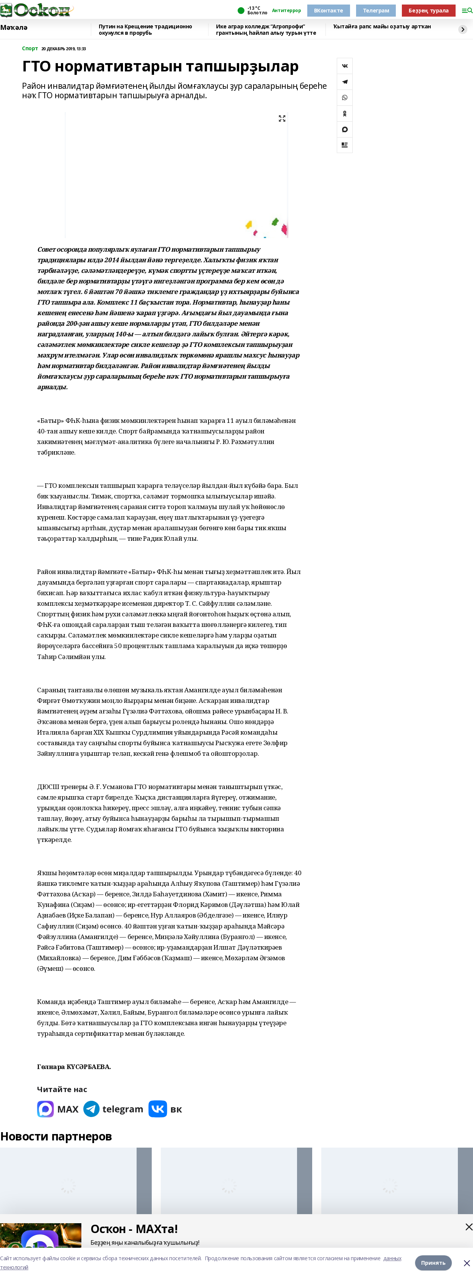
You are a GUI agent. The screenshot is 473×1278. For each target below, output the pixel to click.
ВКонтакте (328, 10)
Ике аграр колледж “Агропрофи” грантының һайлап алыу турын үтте (266, 29)
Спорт (30, 48)
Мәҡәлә (13, 27)
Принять (433, 1262)
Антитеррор (286, 10)
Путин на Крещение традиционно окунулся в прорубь (145, 29)
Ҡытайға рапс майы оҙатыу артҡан (382, 26)
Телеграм (376, 10)
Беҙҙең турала (429, 10)
